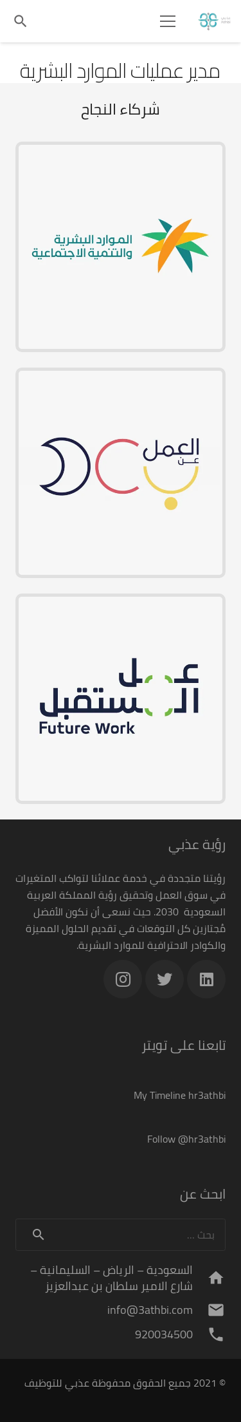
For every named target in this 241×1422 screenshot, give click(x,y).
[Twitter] (164, 979)
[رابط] (214, 21)
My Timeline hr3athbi (180, 1095)
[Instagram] (122, 979)
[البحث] (20, 21)
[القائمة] (168, 21)
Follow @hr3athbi (186, 1138)
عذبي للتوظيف (56, 1382)
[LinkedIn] (206, 979)
